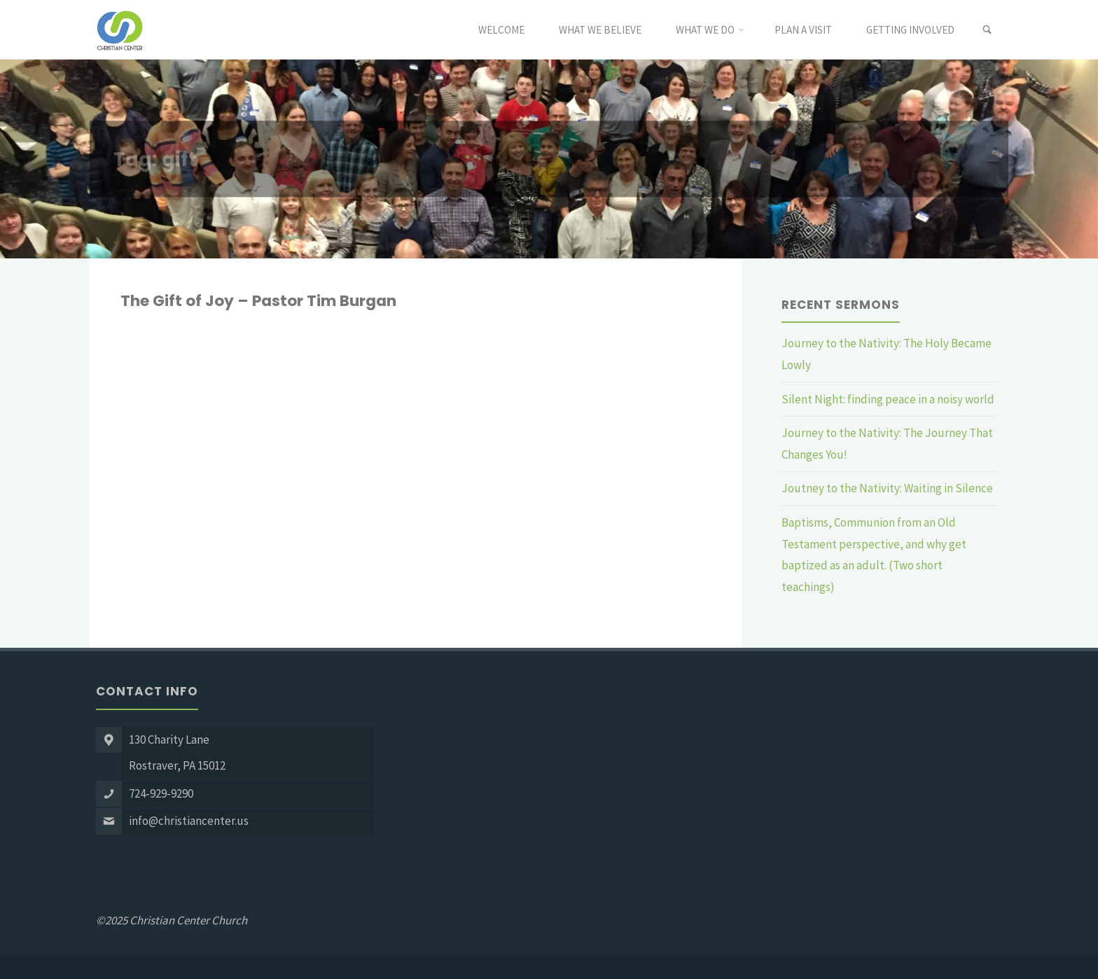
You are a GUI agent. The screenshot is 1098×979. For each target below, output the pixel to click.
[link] (987, 30)
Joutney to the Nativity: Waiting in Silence (887, 488)
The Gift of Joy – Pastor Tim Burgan (258, 301)
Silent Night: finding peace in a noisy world (887, 399)
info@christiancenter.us (189, 820)
